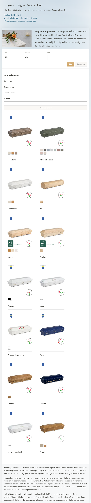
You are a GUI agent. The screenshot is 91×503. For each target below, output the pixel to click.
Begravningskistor (12, 75)
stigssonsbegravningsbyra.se (24, 21)
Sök (48, 52)
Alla (6, 57)
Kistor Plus (8, 81)
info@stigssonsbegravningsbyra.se (23, 18)
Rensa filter (81, 64)
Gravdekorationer (10, 92)
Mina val (7, 98)
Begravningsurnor (10, 87)
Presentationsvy (46, 108)
